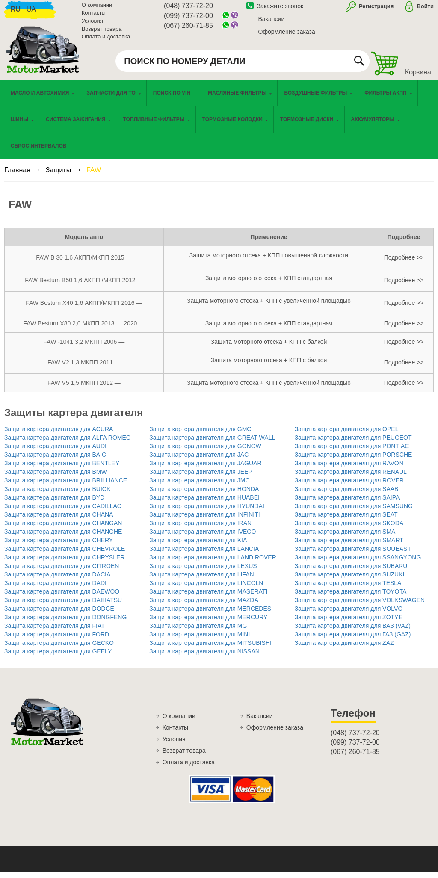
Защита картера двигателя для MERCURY (208, 623)
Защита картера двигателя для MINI (199, 640)
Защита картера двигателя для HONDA (204, 494)
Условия (92, 24)
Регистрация (375, 10)
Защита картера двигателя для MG (198, 631)
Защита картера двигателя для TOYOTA (351, 597)
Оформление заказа (286, 35)
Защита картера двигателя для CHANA (58, 520)
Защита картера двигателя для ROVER (349, 486)
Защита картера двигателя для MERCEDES (210, 614)
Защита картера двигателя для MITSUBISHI (210, 648)
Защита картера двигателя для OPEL (347, 435)
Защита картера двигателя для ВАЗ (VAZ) (353, 631)
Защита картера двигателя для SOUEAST (353, 554)
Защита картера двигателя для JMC (199, 486)
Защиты (59, 176)
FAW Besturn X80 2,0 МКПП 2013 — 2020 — (84, 329)
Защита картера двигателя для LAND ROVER (212, 563)
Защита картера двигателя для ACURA (58, 435)
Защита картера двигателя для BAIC (55, 460)
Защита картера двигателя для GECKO (59, 648)
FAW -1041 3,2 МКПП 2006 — (84, 347)
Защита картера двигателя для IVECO (202, 537)
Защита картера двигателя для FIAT (54, 631)
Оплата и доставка (106, 40)
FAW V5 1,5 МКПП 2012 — (84, 388)
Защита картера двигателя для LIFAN (201, 580)
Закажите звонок (275, 9)
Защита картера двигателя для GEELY (58, 657)
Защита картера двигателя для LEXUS (203, 571)
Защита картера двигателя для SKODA (349, 529)
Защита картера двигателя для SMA (345, 537)
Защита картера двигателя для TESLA (348, 588)
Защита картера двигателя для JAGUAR (205, 469)
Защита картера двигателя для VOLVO (349, 614)
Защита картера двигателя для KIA (198, 546)
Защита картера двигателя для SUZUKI (350, 580)
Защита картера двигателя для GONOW (205, 452)
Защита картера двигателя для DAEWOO (61, 597)
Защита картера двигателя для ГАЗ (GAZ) (353, 640)
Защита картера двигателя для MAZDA (203, 606)
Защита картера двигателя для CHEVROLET (66, 554)
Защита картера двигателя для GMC (200, 435)
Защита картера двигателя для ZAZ (344, 648)
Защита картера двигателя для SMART (349, 546)
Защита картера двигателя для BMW (55, 477)
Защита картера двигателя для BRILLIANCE (65, 486)
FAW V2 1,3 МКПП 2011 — (84, 368)
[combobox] (242, 65)
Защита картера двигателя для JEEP (200, 477)
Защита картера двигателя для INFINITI (204, 520)
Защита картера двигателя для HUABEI (204, 503)
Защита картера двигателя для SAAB (347, 494)
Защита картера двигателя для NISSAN (204, 657)
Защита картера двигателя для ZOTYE (348, 623)
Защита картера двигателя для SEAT (346, 520)
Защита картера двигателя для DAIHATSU (63, 606)
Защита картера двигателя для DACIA (57, 580)
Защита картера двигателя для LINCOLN (206, 588)
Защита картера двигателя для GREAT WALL (212, 443)
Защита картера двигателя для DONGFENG (65, 623)
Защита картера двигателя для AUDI (55, 452)
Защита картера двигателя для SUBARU (351, 571)
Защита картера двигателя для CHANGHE (63, 537)
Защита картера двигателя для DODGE (59, 614)
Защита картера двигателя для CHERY (58, 546)
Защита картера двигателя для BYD (54, 503)
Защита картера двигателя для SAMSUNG (354, 511)
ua (31, 13)
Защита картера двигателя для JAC (199, 460)
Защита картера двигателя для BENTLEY (61, 469)
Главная (18, 176)
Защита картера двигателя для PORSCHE (353, 460)
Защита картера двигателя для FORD (56, 640)
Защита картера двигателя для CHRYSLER (64, 563)
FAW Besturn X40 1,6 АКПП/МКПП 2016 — (84, 308)
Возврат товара (102, 33)
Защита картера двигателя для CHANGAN (63, 529)
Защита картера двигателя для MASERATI (208, 597)
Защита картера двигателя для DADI (55, 588)
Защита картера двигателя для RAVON (349, 469)
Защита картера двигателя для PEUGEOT (353, 443)
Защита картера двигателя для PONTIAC (352, 452)
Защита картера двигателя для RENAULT (352, 477)
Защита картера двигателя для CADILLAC (62, 511)
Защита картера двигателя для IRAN (200, 529)
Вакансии (271, 22)
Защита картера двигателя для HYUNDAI (206, 511)
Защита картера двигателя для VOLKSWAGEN (360, 606)
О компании (97, 9)
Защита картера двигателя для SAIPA (347, 503)
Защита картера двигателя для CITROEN (61, 571)
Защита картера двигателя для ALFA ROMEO (67, 443)
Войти (425, 10)
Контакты (94, 17)
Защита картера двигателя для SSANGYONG (358, 563)
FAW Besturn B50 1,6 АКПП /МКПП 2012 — (84, 286)
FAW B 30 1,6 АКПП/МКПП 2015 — (84, 263)
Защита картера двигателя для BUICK (57, 494)
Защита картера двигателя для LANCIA (204, 554)
